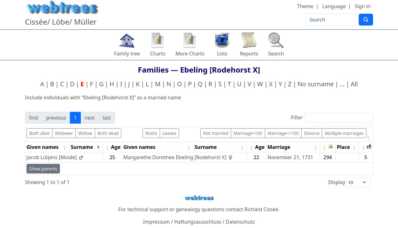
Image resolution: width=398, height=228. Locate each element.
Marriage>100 (248, 133)
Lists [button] (222, 53)
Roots (151, 133)
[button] (368, 137)
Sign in (363, 6)
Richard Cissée (262, 209)
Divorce (312, 133)
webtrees (199, 198)
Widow (85, 133)
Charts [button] (157, 53)
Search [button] (276, 53)
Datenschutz (240, 221)
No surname (316, 84)
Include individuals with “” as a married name (103, 97)
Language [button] (334, 6)
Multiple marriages (344, 133)
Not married (215, 133)
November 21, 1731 (290, 157)
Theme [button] (305, 6)
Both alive (39, 133)
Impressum (156, 221)
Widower (64, 133)
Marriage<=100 (283, 133)
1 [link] (75, 117)
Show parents (43, 169)
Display (336, 182)
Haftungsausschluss (197, 221)
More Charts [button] (190, 53)
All (354, 84)
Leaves (170, 133)
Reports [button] (249, 53)
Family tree (127, 53)
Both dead (108, 133)
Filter (297, 117)
